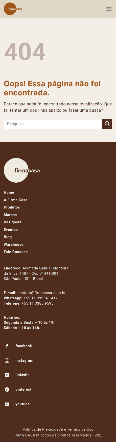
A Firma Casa (16, 200)
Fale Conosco (16, 252)
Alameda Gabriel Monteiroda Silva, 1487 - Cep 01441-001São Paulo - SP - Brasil (36, 273)
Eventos (11, 230)
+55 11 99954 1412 (41, 298)
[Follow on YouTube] (7, 404)
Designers (13, 222)
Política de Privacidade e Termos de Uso (58, 429)
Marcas (10, 215)
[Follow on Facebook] (7, 346)
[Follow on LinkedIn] (7, 375)
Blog (8, 237)
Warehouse (14, 245)
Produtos (12, 207)
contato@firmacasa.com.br (41, 293)
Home (9, 192)
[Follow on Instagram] (7, 361)
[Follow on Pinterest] (7, 390)
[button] (109, 9)
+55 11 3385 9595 (38, 303)
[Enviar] (107, 124)
